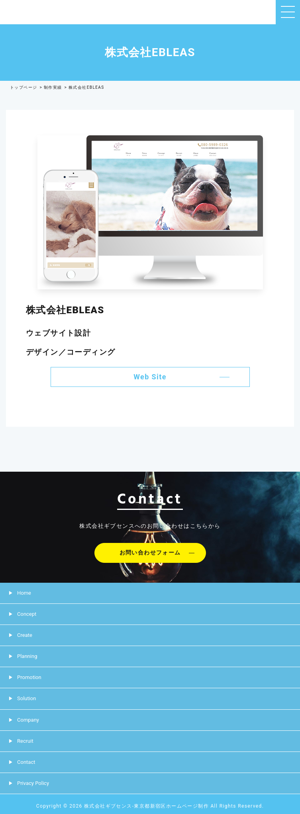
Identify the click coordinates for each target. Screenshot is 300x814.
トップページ (23, 87)
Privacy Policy (33, 783)
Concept (26, 614)
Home (24, 593)
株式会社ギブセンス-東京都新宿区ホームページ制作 (146, 806)
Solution (26, 698)
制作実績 (53, 87)
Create (24, 635)
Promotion (29, 677)
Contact (26, 762)
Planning (27, 656)
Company (28, 720)
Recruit (25, 741)
